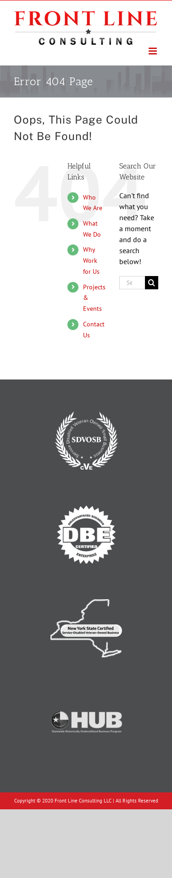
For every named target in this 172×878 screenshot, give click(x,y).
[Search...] (132, 282)
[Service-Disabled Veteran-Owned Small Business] (86, 401)
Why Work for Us (91, 260)
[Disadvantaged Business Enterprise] (86, 495)
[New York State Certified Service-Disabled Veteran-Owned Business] (86, 589)
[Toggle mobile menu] (153, 51)
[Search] (151, 282)
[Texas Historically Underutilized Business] (86, 683)
